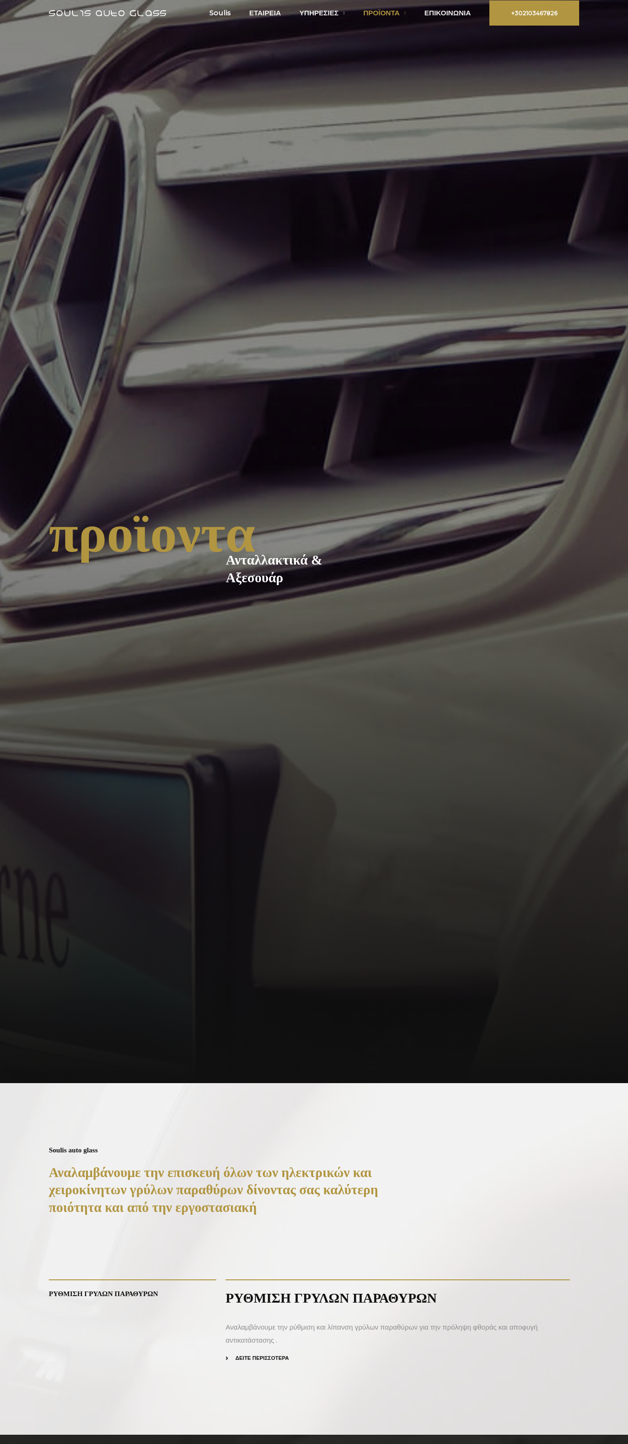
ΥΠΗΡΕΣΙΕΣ (330, 12)
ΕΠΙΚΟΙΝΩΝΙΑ (450, 12)
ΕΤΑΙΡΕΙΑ (281, 12)
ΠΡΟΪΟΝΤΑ (388, 12)
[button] (534, 13)
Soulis (241, 12)
